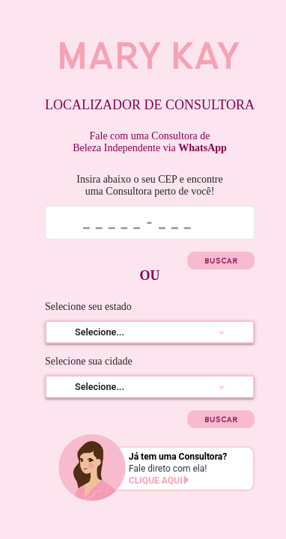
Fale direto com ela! (190, 475)
